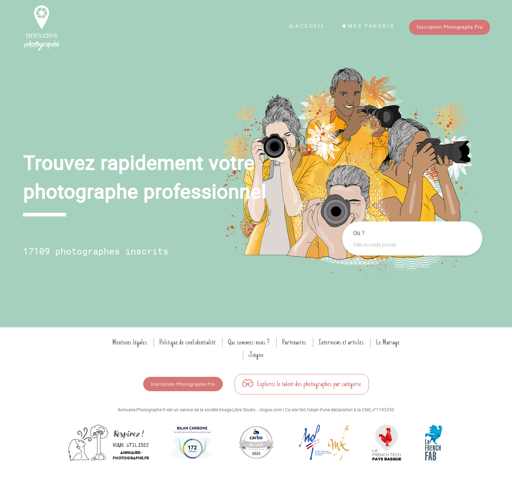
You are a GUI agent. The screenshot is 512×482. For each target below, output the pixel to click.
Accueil (307, 25)
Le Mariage (388, 342)
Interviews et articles (341, 342)
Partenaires (294, 342)
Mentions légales (129, 342)
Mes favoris (368, 25)
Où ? (359, 233)
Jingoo (256, 355)
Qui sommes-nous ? (249, 342)
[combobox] (412, 245)
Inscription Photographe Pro (450, 27)
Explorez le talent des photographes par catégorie (301, 384)
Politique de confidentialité (187, 342)
